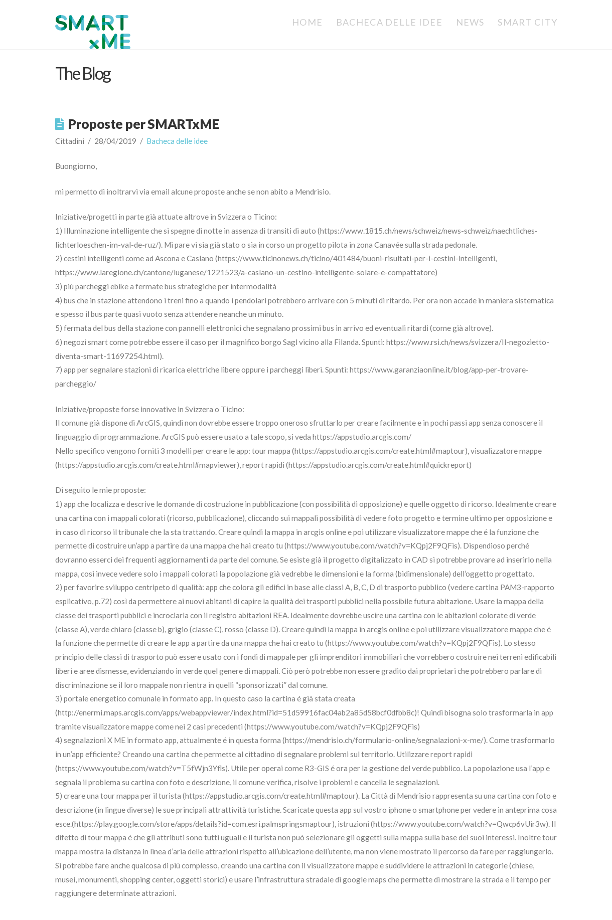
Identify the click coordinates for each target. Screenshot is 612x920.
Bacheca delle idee (177, 140)
